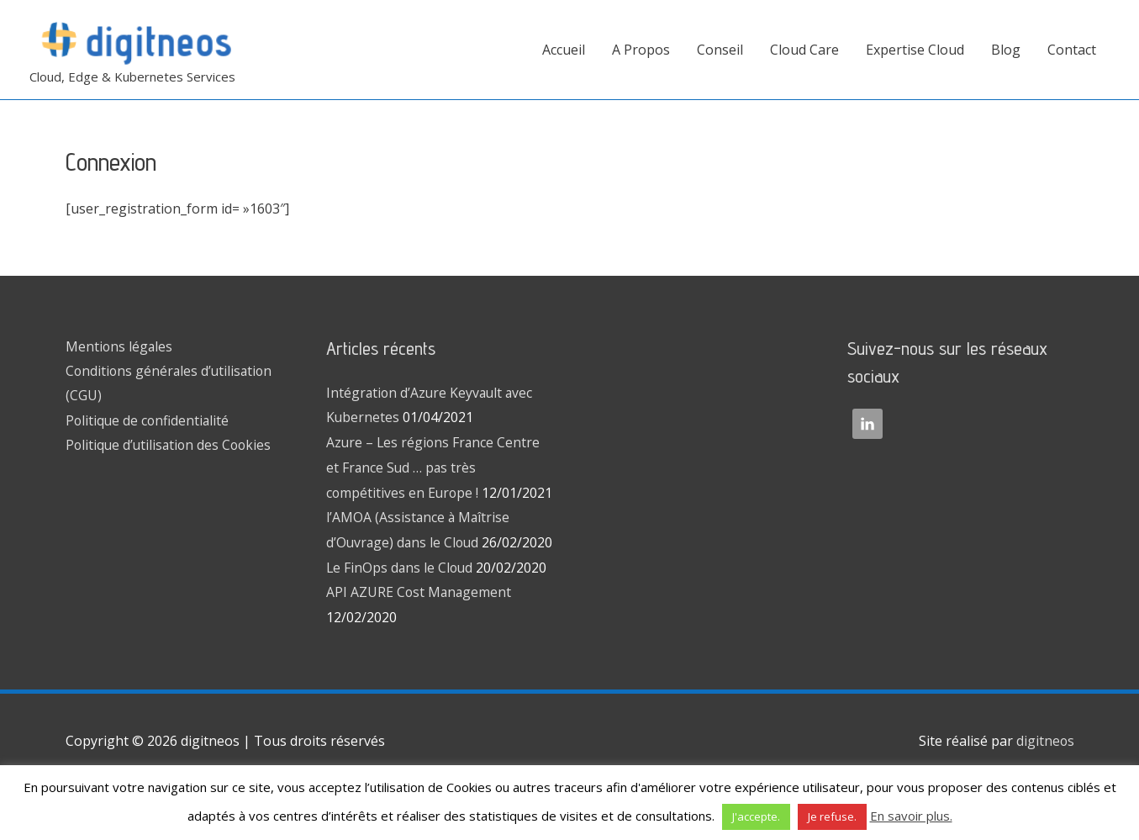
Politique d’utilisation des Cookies (171, 446)
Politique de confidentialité (149, 421)
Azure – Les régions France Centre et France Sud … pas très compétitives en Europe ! (434, 467)
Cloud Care (804, 49)
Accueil (563, 49)
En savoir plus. (911, 815)
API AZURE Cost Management (420, 642)
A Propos (641, 49)
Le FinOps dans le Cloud (401, 617)
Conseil (720, 49)
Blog (1005, 49)
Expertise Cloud (915, 49)
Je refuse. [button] (832, 816)
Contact (1071, 49)
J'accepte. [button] (756, 816)
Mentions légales (120, 346)
